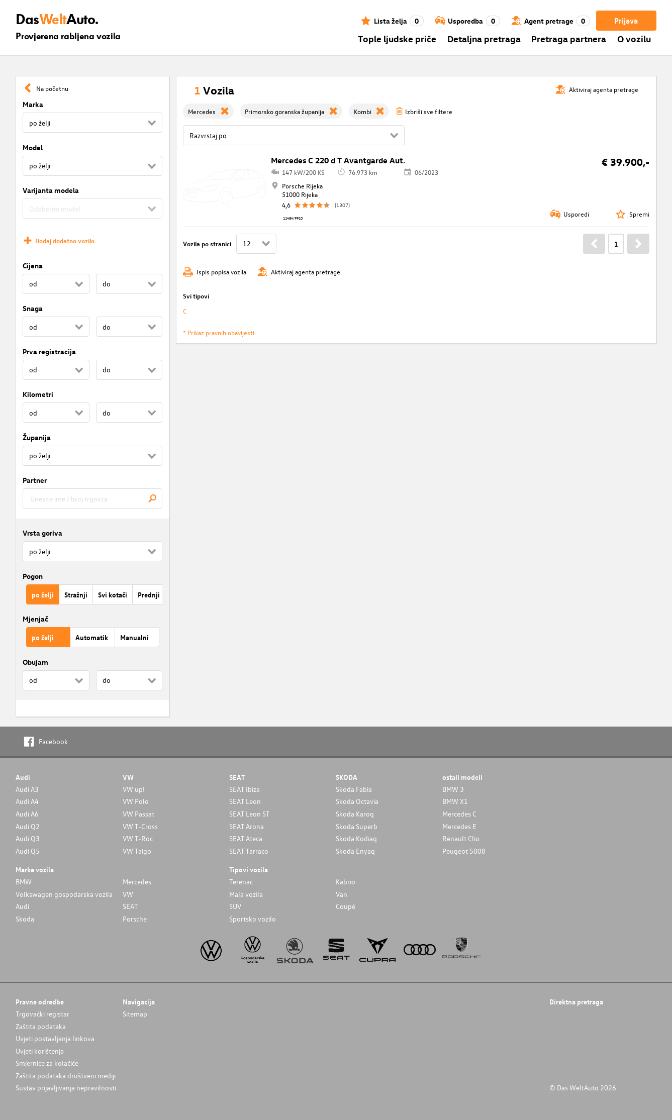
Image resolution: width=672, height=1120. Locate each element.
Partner (35, 480)
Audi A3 (27, 789)
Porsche (135, 919)
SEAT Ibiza (244, 789)
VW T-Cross (140, 826)
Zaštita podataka (41, 1026)
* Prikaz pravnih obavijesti (218, 332)
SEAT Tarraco (248, 851)
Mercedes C (459, 814)
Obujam (35, 662)
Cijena (33, 265)
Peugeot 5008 (464, 851)
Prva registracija (49, 351)
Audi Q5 (28, 851)
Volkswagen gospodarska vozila (64, 894)
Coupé (345, 906)
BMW (24, 881)
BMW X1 (455, 801)
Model (33, 147)
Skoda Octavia (357, 801)
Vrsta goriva (42, 533)
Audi (22, 906)
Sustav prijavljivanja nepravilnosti (66, 1087)
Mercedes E (459, 826)
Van (341, 894)
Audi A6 (27, 814)
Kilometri (38, 394)
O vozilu (634, 38)
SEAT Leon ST (249, 814)
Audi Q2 (28, 826)
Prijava (626, 21)
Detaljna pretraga (484, 38)
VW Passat (138, 814)
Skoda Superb (356, 826)
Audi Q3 (28, 838)
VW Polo (136, 801)
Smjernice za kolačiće (47, 1063)
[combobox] (92, 498)
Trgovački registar (42, 1014)
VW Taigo (137, 851)
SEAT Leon (245, 801)
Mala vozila (246, 894)
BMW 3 (453, 789)
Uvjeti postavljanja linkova (55, 1038)
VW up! (134, 789)
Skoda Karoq (355, 814)
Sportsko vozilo (252, 919)
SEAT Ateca (245, 838)
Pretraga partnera (568, 38)
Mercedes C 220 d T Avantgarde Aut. (338, 160)
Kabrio (345, 881)
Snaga (33, 308)
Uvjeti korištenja (40, 1051)
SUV (235, 906)
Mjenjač (35, 619)
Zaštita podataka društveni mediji (66, 1075)
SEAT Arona (246, 826)
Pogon (33, 576)
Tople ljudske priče (397, 38)
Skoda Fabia (354, 789)
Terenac (241, 881)
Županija (37, 437)
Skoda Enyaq (355, 851)
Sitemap (135, 1014)
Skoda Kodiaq (356, 838)
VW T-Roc (138, 838)
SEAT (130, 906)
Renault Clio (460, 838)
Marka (33, 104)
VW (128, 894)
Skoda (25, 919)
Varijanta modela (51, 190)
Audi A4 (27, 801)
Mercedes (137, 881)
